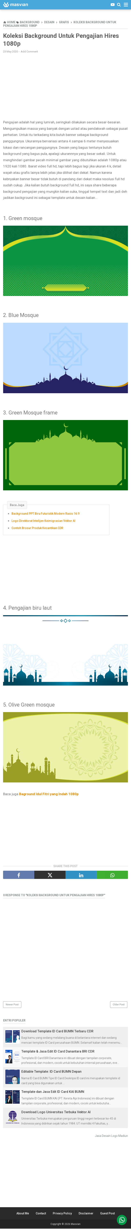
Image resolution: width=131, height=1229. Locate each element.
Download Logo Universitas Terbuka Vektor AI (56, 1112)
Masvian (75, 1224)
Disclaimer (86, 1213)
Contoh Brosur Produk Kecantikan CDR (37, 528)
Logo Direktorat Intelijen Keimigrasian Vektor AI (43, 521)
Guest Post (107, 1213)
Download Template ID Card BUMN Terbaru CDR (57, 1032)
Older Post (119, 1005)
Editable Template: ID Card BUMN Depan (51, 1072)
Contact (41, 1213)
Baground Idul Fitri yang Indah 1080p (49, 794)
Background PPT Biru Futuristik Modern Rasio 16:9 (45, 514)
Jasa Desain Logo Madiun (111, 1136)
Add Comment (29, 52)
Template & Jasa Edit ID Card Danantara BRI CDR (57, 1052)
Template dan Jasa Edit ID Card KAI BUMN (52, 1092)
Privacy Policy (62, 1213)
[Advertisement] (65, 87)
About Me (22, 1213)
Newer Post (12, 1005)
